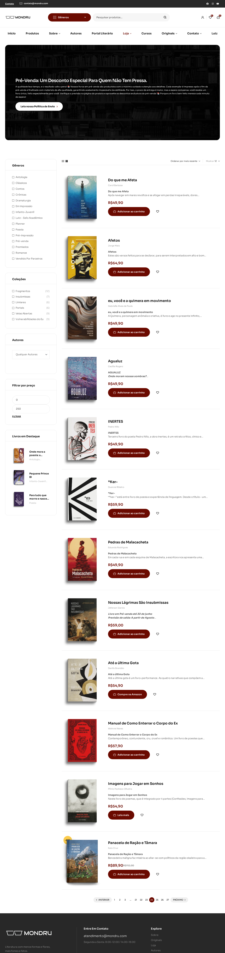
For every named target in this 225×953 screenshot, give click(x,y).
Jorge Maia (114, 243)
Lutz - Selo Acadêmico (29, 215)
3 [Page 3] (125, 897)
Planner (20, 220)
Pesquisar (165, 17)
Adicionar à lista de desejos (157, 208)
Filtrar (16, 413)
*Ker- (113, 479)
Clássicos (21, 180)
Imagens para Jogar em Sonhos (135, 781)
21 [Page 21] (136, 897)
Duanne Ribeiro (116, 484)
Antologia (21, 174)
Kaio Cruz (113, 845)
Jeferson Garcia (116, 605)
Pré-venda (22, 238)
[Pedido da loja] (179, 158)
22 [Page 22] (141, 897)
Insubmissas (23, 293)
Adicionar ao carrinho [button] (131, 208)
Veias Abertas (24, 310)
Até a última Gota (123, 660)
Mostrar (210, 158)
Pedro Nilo (113, 424)
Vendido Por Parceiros (29, 255)
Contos (20, 186)
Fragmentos (23, 288)
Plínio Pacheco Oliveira (120, 786)
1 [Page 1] (114, 897)
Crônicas (21, 191)
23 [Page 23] (146, 897)
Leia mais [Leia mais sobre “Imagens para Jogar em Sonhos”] (123, 812)
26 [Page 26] (162, 897)
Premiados (22, 244)
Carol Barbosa (115, 182)
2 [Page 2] (119, 897)
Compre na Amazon (129, 691)
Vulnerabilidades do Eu (30, 316)
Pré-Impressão (24, 232)
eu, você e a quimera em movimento (139, 298)
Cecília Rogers (115, 363)
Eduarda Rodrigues (118, 544)
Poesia (19, 226)
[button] (9, 3)
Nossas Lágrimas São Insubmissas (138, 600)
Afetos (114, 238)
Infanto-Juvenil (25, 209)
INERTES (115, 419)
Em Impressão (24, 203)
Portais (20, 305)
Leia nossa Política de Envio (39, 105)
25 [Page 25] (157, 897)
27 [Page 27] (168, 897)
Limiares (21, 299)
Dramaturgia (23, 197)
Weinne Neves (115, 725)
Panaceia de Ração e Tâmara (132, 840)
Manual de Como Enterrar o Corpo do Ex (143, 720)
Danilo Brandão (116, 665)
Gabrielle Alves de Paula (120, 303)
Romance (21, 250)
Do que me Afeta (122, 177)
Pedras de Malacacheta (128, 539)
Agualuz (115, 358)
